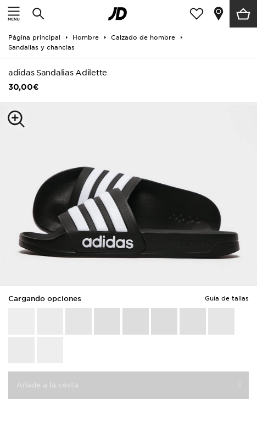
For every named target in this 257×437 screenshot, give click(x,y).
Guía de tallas (227, 298)
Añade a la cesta (47, 385)
